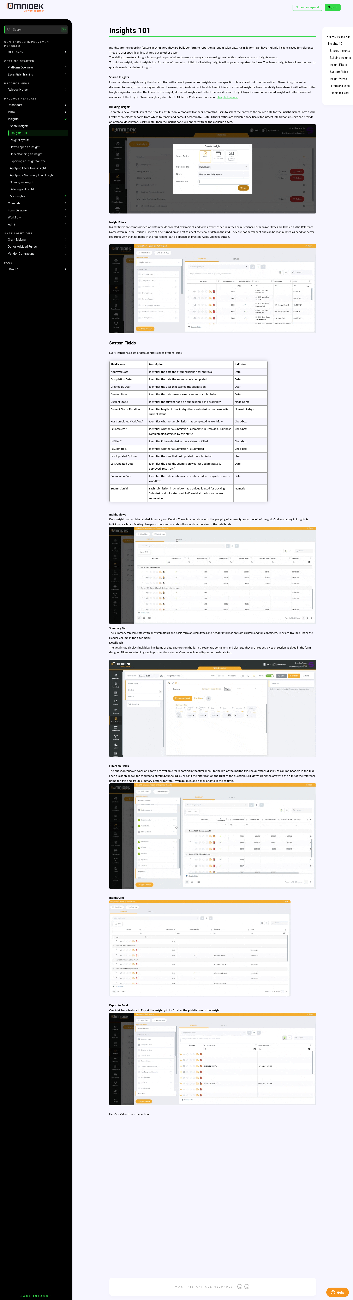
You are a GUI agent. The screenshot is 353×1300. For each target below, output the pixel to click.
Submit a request (307, 7)
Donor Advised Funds (22, 246)
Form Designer (18, 210)
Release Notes (18, 89)
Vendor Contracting (21, 253)
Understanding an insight (26, 154)
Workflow (14, 217)
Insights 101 (19, 133)
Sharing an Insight (21, 182)
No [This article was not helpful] (246, 1287)
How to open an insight (25, 147)
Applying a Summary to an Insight (32, 175)
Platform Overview (20, 67)
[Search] (36, 29)
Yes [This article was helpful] (239, 1287)
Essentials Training (20, 74)
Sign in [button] (332, 7)
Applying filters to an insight (28, 168)
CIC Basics (15, 52)
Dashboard (15, 105)
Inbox (11, 112)
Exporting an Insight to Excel (28, 161)
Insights (13, 119)
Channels (14, 203)
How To (13, 269)
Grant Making (17, 239)
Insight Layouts (20, 140)
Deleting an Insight (22, 189)
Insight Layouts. (227, 97)
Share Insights (19, 126)
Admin (12, 224)
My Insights (17, 196)
